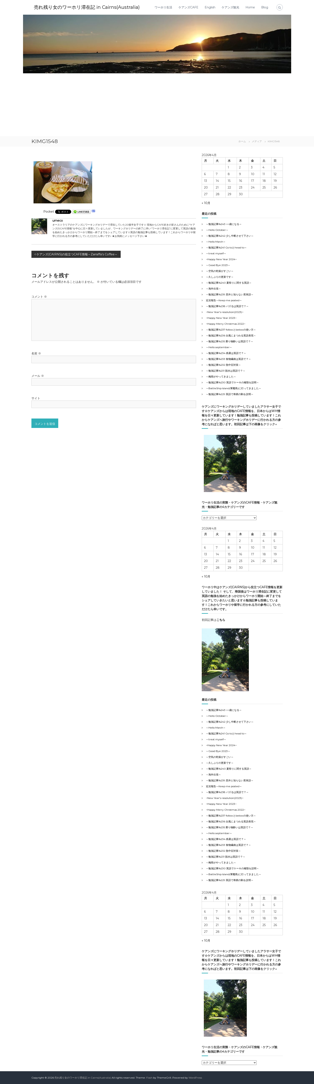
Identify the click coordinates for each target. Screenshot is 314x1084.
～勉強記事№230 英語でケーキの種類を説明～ (232, 382)
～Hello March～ (216, 241)
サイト (35, 398)
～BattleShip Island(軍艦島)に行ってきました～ (233, 388)
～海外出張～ (216, 288)
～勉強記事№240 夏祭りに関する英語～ (229, 282)
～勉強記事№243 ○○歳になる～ (224, 224)
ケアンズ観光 (230, 7)
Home (250, 7)
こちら (220, 620)
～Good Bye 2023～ (218, 265)
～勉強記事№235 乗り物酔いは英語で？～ (229, 341)
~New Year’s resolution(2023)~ (224, 312)
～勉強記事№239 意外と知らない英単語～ (229, 294)
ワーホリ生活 (163, 7)
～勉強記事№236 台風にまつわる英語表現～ (231, 335)
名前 (36, 353)
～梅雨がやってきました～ (221, 376)
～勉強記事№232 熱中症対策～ (223, 364)
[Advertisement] (157, 104)
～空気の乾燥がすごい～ (220, 271)
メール (37, 376)
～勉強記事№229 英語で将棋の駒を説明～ (229, 394)
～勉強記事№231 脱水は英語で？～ (225, 370)
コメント (39, 296)
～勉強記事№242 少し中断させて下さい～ (230, 235)
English (210, 7)
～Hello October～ (217, 229)
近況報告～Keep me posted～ (224, 300)
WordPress (195, 1077)
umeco (57, 220)
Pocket (48, 211)
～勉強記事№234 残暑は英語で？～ (226, 353)
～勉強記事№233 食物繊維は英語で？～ (228, 358)
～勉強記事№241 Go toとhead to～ (226, 247)
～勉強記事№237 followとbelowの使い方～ (231, 329)
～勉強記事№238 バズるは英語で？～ (227, 306)
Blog (264, 7)
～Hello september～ (219, 347)
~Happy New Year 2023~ (221, 317)
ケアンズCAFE (188, 7)
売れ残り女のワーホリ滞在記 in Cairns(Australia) (87, 7)
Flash (149, 1077)
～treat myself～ (216, 253)
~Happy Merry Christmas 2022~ (225, 323)
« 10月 (206, 203)
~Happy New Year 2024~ (221, 259)
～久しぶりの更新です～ (220, 276)
